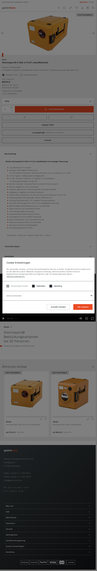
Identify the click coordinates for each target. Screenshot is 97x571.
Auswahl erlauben (58, 307)
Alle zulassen (83, 307)
